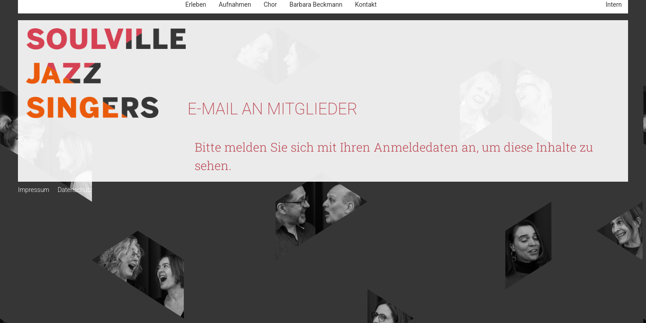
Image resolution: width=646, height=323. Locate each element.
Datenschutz (74, 189)
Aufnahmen (235, 4)
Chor (270, 4)
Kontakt (365, 4)
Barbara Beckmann (315, 4)
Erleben (195, 4)
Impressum (33, 189)
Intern (614, 4)
